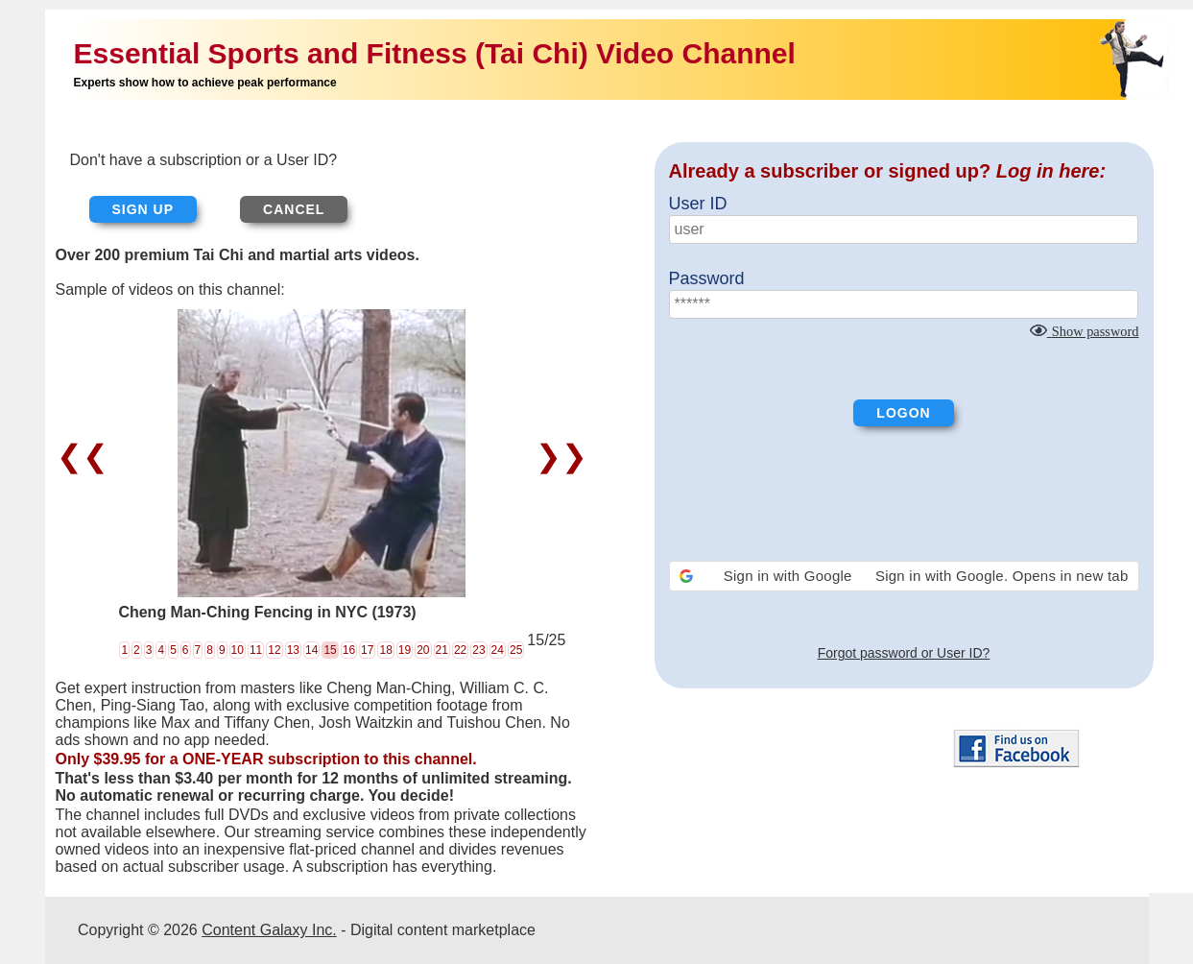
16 (349, 650)
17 (367, 650)
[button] (904, 576)
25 (516, 650)
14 (311, 650)
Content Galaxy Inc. (269, 930)
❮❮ (87, 456)
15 (329, 650)
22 (460, 650)
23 (478, 650)
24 (497, 650)
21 (442, 650)
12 (274, 650)
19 (404, 650)
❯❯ (557, 456)
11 (256, 650)
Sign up (143, 209)
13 (293, 650)
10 (237, 650)
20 (423, 650)
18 (385, 650)
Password (707, 278)
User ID (698, 203)
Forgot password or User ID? (904, 653)
